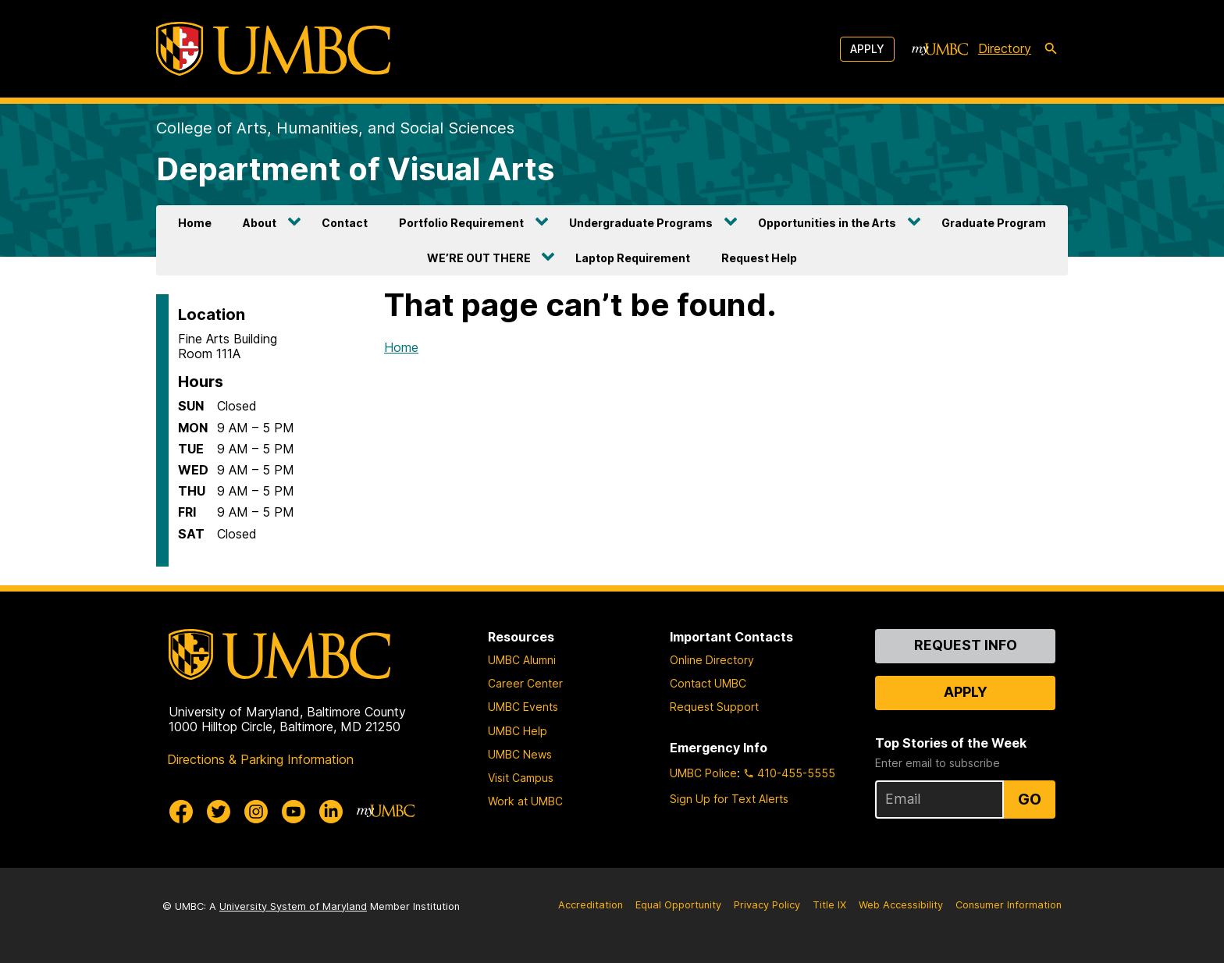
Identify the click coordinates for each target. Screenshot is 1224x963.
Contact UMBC (708, 683)
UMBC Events (523, 706)
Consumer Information (1008, 905)
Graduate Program (993, 222)
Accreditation (590, 905)
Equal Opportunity (678, 905)
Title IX (829, 905)
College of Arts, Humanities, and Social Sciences (335, 128)
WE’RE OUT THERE (479, 258)
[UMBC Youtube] (293, 811)
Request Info (965, 645)
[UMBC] (273, 48)
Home (195, 222)
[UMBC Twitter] (218, 811)
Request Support (714, 706)
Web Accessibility (901, 905)
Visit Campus (520, 777)
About (259, 222)
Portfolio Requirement (461, 222)
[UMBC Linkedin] (331, 811)
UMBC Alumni (522, 659)
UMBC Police (703, 773)
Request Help (759, 258)
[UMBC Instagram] (256, 811)
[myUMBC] (940, 49)
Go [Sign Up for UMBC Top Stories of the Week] (1029, 799)
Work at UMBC (525, 801)
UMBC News (520, 754)
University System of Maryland (293, 906)
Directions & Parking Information (260, 759)
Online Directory (712, 659)
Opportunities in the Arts (827, 222)
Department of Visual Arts (355, 169)
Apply (867, 48)
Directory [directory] (1005, 48)
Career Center (525, 683)
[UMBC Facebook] (181, 811)
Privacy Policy (767, 905)
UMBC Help (517, 730)
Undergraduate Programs (641, 222)
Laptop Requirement (632, 258)
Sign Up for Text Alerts (729, 798)
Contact (345, 222)
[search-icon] (1051, 49)
